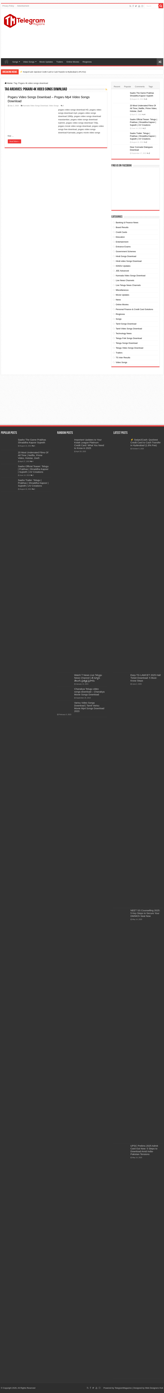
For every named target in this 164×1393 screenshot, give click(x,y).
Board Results (122, 227)
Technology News (124, 333)
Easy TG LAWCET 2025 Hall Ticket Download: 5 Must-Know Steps (145, 678)
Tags (150, 86)
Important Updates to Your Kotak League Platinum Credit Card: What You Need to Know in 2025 (89, 443)
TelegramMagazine (123, 1388)
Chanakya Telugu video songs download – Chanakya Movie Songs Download (89, 692)
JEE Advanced (122, 271)
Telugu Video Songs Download (129, 348)
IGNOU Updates (123, 266)
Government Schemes (126, 251)
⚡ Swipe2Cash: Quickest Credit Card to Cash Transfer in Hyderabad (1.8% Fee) (53, 72)
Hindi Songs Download (126, 256)
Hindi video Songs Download (128, 261)
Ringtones (87, 62)
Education (120, 237)
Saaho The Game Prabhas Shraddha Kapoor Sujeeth (32, 441)
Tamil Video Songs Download (129, 328)
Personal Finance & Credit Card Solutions (134, 309)
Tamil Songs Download (126, 324)
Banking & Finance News (127, 222)
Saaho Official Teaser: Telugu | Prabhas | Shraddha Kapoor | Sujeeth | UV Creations (143, 122)
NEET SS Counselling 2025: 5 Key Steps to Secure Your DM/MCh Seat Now (145, 913)
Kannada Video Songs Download (35, 106)
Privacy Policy (8, 6)
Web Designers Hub (154, 1388)
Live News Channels (125, 280)
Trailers (59, 62)
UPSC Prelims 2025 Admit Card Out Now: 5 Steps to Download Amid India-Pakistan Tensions (144, 1149)
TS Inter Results (123, 357)
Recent (117, 86)
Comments (140, 86)
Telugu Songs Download (126, 343)
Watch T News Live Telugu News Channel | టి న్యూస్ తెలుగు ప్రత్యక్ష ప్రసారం (88, 678)
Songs (15, 62)
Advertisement (23, 6)
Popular (127, 86)
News (118, 300)
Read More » (14, 141)
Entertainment (122, 242)
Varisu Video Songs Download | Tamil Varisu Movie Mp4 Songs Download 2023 (89, 706)
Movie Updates (46, 62)
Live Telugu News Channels (128, 285)
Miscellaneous (122, 290)
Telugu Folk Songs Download (129, 338)
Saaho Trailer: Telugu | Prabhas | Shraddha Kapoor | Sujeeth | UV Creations (143, 136)
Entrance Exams (123, 246)
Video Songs (28, 62)
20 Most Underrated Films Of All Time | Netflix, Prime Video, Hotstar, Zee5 (143, 108)
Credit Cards (121, 232)
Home (6, 61)
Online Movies (72, 62)
